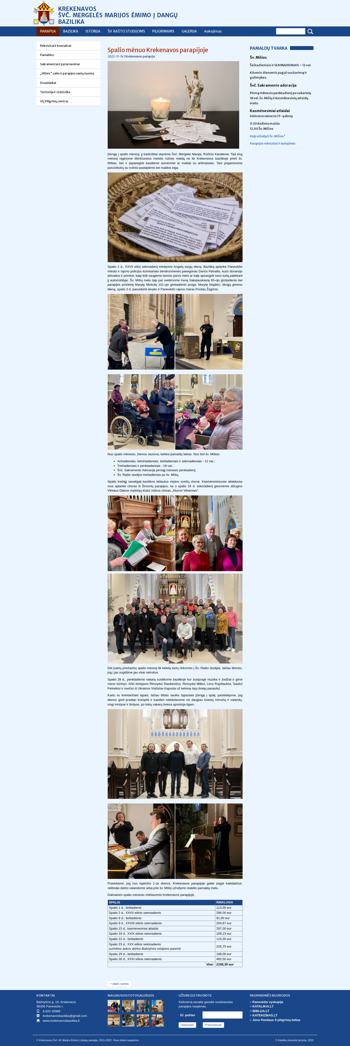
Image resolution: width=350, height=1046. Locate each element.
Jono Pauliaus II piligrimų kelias (276, 1020)
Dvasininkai (48, 83)
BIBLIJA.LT (261, 1011)
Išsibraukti (187, 1024)
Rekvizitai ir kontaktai (55, 46)
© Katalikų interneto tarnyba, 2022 (294, 1040)
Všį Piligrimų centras (54, 101)
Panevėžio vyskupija (268, 1002)
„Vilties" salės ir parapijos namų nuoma (67, 73)
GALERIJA (189, 31)
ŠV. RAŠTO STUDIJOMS (126, 31)
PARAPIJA (48, 31)
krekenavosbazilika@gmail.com (65, 1016)
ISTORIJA (93, 31)
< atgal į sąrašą (119, 983)
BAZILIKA (70, 31)
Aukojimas (213, 31)
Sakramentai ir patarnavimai (60, 64)
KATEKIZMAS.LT (265, 1015)
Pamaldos (47, 55)
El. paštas (187, 1015)
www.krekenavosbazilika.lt (61, 1020)
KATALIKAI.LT (263, 1006)
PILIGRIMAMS (163, 31)
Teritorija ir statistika (55, 92)
